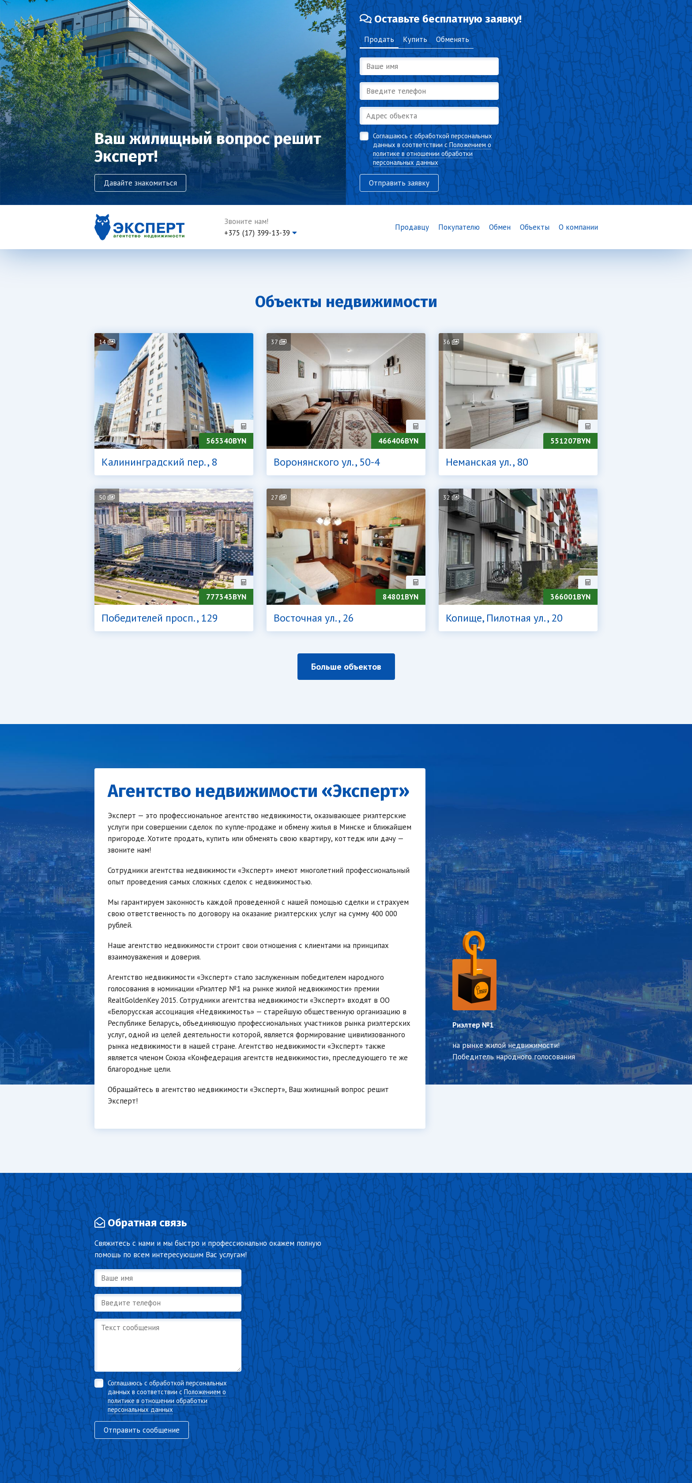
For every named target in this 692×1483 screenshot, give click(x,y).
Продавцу (412, 227)
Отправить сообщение (142, 1430)
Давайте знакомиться (140, 183)
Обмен (500, 227)
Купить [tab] (415, 39)
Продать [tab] (379, 39)
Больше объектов (346, 666)
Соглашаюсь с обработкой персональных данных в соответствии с (432, 149)
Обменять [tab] (452, 39)
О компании (578, 227)
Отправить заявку (399, 183)
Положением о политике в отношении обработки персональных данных (432, 153)
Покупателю (459, 227)
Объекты (534, 227)
